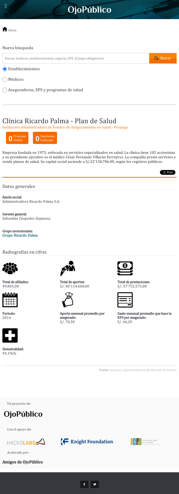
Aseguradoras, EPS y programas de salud (42, 89)
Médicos (13, 79)
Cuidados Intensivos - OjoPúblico (89, 9)
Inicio (12, 30)
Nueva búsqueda (17, 47)
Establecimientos (21, 68)
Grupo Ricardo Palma (20, 235)
